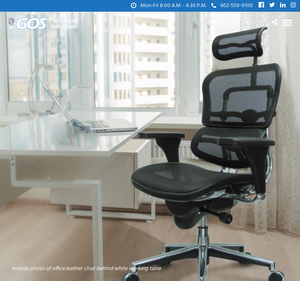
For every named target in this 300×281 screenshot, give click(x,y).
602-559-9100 (232, 5)
